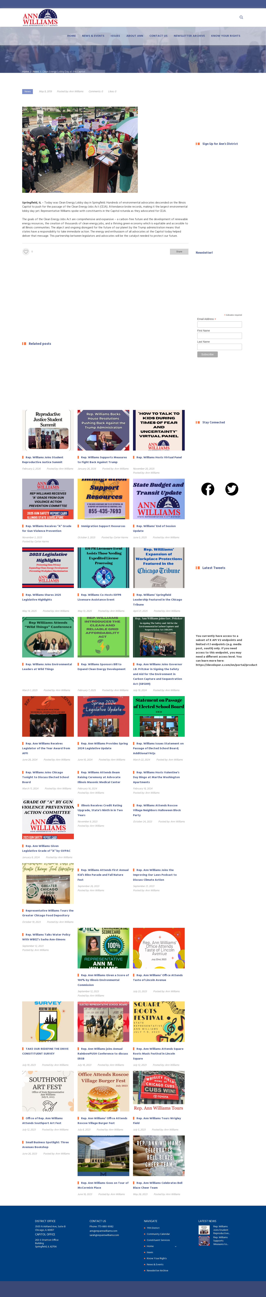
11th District (153, 1228)
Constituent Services (158, 1240)
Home (71, 36)
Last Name (203, 341)
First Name (203, 330)
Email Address (206, 319)
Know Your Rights (225, 36)
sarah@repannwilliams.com (104, 1235)
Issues (115, 36)
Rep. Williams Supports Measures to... (220, 1241)
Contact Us (158, 36)
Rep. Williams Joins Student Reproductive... (221, 1230)
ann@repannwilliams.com (103, 1231)
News (28, 91)
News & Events (93, 36)
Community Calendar (158, 1234)
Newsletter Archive (189, 36)
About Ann (134, 36)
